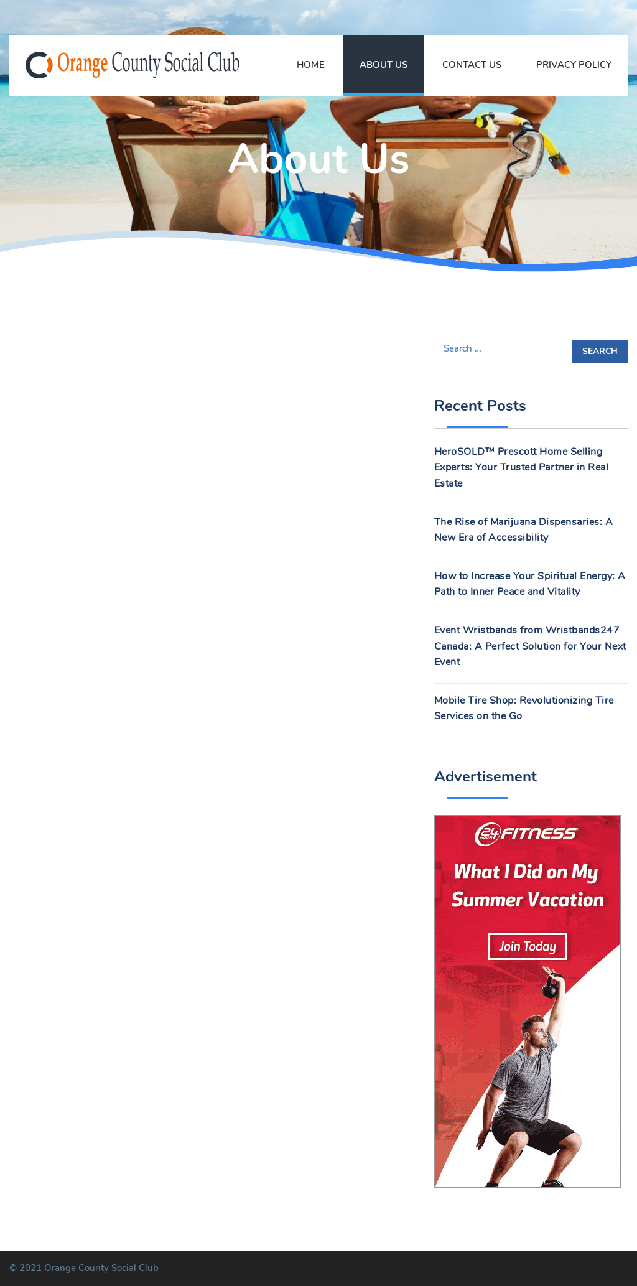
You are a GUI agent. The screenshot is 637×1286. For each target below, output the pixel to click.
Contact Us (471, 64)
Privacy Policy (573, 64)
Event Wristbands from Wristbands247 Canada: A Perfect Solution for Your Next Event (530, 646)
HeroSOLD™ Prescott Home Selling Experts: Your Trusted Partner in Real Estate (521, 467)
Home (311, 64)
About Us (383, 64)
